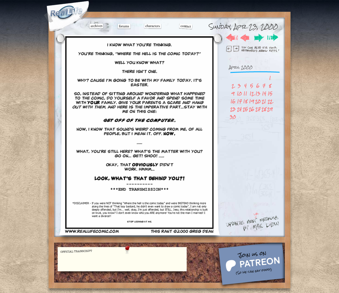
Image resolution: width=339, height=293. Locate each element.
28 (264, 109)
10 (239, 94)
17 (239, 101)
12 (252, 94)
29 (270, 109)
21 (264, 101)
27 (258, 109)
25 (245, 109)
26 (251, 109)
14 (264, 94)
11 (245, 94)
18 (245, 101)
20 (258, 101)
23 (233, 109)
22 (270, 101)
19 (251, 101)
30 (233, 117)
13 (257, 94)
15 (270, 94)
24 (239, 109)
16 (232, 101)
